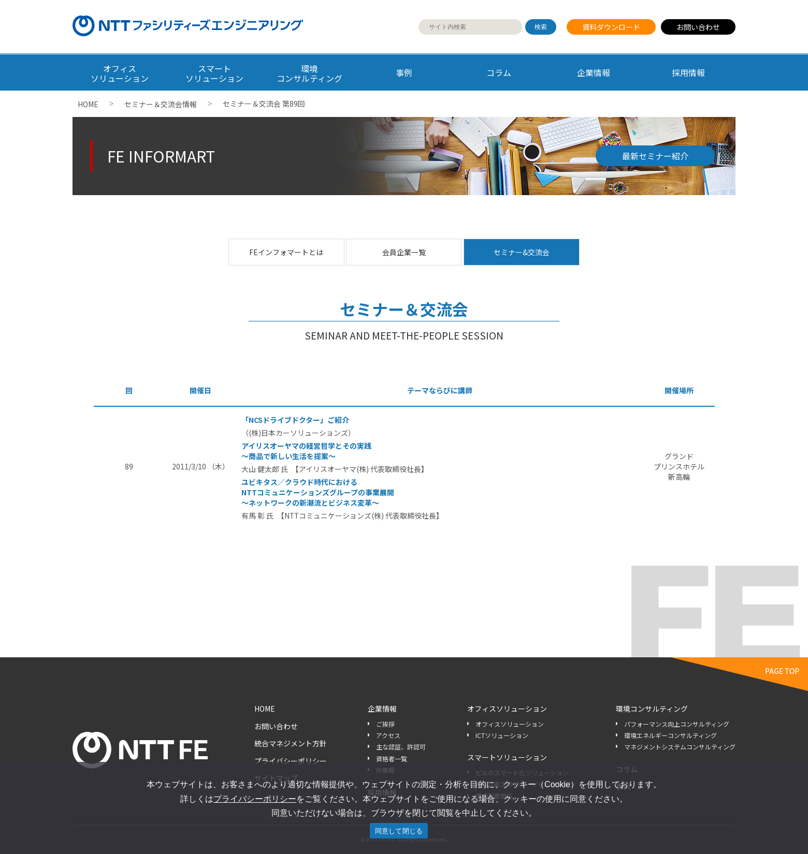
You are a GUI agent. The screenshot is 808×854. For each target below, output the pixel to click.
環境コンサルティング (652, 708)
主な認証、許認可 (401, 746)
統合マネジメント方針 (290, 743)
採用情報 (688, 72)
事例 (404, 72)
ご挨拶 (385, 723)
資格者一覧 (391, 758)
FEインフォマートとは (286, 252)
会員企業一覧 (404, 252)
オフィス (120, 73)
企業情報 (593, 72)
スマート (214, 73)
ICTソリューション (501, 735)
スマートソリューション (507, 757)
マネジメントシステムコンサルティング (679, 746)
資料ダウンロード (611, 27)
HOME (88, 104)
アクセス (388, 735)
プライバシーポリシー (290, 761)
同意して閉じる (399, 831)
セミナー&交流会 (522, 252)
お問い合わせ (698, 27)
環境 (309, 73)
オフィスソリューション (507, 708)
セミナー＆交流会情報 (160, 104)
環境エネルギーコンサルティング (670, 735)
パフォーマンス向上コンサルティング (676, 723)
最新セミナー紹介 (655, 156)
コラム (498, 72)
